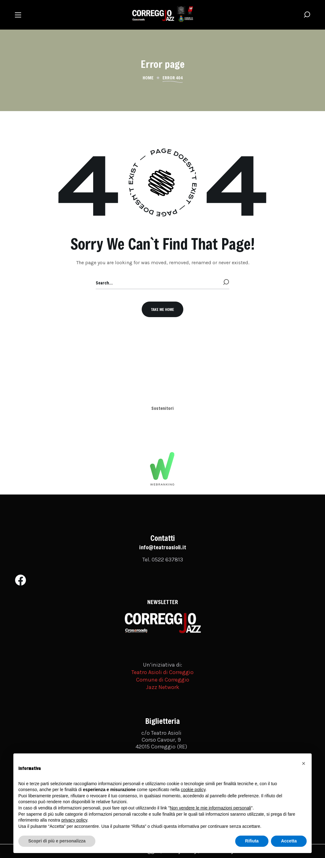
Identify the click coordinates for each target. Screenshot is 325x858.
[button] (307, 15)
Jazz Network (162, 687)
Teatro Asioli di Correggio (162, 672)
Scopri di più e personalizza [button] (56, 840)
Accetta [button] (289, 840)
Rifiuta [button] (252, 840)
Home (148, 78)
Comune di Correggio (162, 679)
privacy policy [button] (74, 820)
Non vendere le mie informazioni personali (210, 807)
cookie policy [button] (193, 789)
